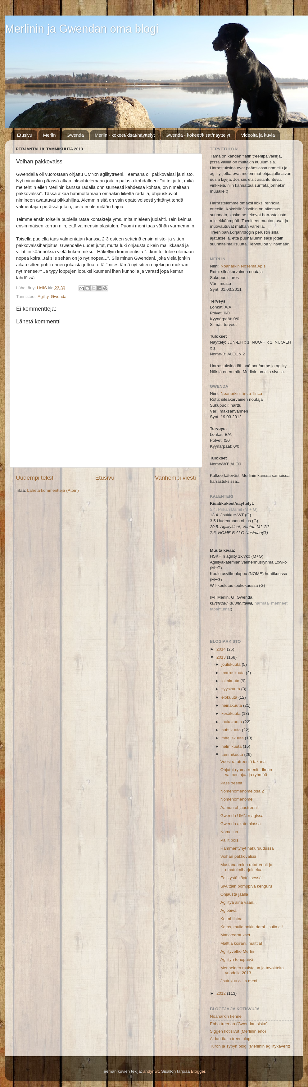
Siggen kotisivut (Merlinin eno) (238, 1031)
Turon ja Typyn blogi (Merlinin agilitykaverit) (250, 1046)
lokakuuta (231, 680)
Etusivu (24, 135)
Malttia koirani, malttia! (241, 943)
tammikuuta (232, 754)
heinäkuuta (232, 705)
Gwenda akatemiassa (240, 823)
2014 (221, 649)
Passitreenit (231, 783)
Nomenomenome (236, 799)
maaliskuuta (233, 738)
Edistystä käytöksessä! (241, 877)
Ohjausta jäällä (234, 894)
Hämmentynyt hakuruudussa (247, 848)
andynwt (151, 1071)
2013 (221, 657)
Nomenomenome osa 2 (242, 791)
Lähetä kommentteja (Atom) (53, 490)
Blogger (198, 1071)
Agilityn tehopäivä (236, 959)
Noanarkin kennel (226, 1016)
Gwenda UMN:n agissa (242, 815)
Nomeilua (229, 831)
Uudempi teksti (35, 477)
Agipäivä (228, 910)
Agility (43, 296)
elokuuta (229, 697)
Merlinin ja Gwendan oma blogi (81, 28)
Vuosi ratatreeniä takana (243, 761)
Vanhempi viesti (175, 477)
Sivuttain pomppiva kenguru (246, 886)
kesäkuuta (231, 713)
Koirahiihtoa (231, 918)
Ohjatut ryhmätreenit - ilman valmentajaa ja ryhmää (246, 772)
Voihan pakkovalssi (238, 856)
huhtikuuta (231, 730)
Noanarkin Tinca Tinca (241, 393)
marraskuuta (233, 672)
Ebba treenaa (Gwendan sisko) (239, 1023)
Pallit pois (229, 840)
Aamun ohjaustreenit (239, 807)
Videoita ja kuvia (258, 135)
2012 (221, 993)
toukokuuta (232, 721)
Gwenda (75, 135)
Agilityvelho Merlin (237, 951)
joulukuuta (231, 664)
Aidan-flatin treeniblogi (230, 1038)
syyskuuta (231, 689)
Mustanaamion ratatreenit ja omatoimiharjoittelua (246, 867)
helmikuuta (232, 746)
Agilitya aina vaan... (238, 902)
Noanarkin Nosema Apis (243, 266)
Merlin (49, 135)
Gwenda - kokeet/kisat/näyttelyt (197, 135)
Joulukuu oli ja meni (238, 981)
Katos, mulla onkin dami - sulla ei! (251, 927)
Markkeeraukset (235, 935)
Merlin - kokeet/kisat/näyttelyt (125, 135)
